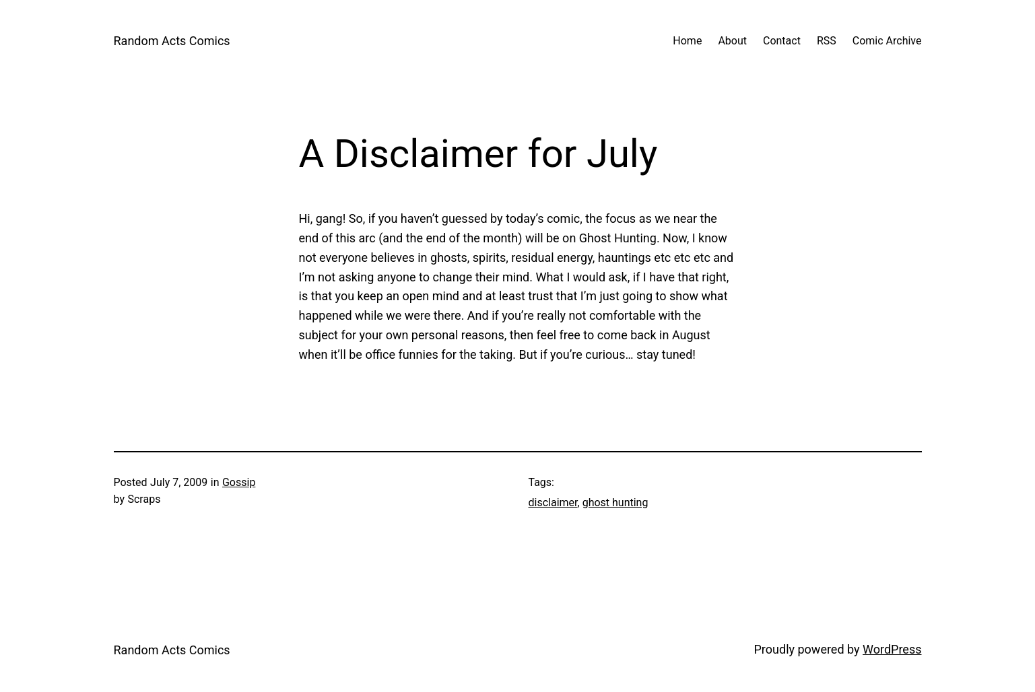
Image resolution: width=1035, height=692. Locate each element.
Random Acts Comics (172, 41)
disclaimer (553, 502)
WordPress (892, 649)
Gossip (238, 482)
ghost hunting (615, 502)
